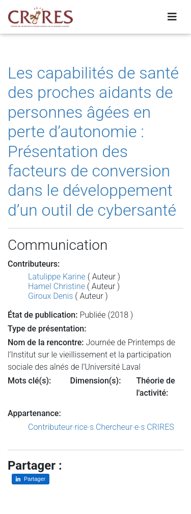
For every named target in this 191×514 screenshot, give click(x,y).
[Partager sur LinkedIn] (30, 479)
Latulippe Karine (57, 276)
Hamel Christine (56, 286)
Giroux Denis (50, 296)
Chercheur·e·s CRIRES (135, 427)
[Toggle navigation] (172, 17)
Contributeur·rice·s (61, 427)
